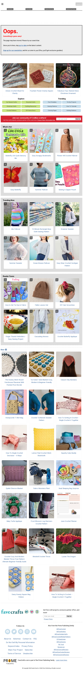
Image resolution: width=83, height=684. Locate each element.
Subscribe (29, 649)
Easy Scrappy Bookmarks (41, 155)
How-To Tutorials (71, 105)
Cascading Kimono (41, 336)
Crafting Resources (30, 105)
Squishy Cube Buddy (68, 452)
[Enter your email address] (54, 615)
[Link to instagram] (27, 630)
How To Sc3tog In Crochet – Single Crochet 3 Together (62, 595)
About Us (7, 638)
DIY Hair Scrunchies (67, 304)
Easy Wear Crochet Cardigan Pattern (67, 263)
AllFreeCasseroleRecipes (61, 654)
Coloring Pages (52, 109)
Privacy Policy (41, 119)
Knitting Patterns (71, 109)
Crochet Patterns (11, 109)
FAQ (35, 638)
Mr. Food (61, 644)
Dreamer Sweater (67, 228)
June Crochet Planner (69, 520)
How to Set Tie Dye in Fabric (15, 304)
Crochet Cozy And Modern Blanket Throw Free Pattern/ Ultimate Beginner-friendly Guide (14, 558)
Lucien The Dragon (69, 556)
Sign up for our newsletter (12, 49)
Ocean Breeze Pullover (41, 262)
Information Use (50, 119)
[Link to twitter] (14, 630)
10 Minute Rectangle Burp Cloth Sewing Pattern (41, 229)
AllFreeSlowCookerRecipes (61, 651)
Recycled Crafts (30, 101)
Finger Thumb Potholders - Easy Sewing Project (16, 337)
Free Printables (52, 101)
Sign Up (78, 118)
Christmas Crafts (11, 105)
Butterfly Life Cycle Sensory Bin (16, 156)
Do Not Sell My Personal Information (20, 642)
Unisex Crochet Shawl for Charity (15, 91)
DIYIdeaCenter (61, 638)
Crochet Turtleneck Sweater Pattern (41, 418)
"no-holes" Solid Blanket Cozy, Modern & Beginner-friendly (41, 380)
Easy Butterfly (16, 189)
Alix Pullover (15, 228)
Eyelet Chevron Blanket (14, 487)
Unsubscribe (28, 653)
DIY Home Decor (31, 109)
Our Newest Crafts (11, 101)
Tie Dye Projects (71, 101)
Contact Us (27, 638)
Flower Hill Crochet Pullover (67, 155)
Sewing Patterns (52, 105)
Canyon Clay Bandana (69, 379)
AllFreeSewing (61, 641)
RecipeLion (61, 646)
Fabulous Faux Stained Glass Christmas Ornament (68, 91)
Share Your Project (15, 649)
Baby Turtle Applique (14, 520)
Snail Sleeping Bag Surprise (69, 487)
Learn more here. (61, 659)
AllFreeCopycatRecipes (61, 649)
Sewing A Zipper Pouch (67, 189)
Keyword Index (13, 645)
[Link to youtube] (33, 630)
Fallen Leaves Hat (41, 304)
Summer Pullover (41, 189)
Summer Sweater (15, 262)
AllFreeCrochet (61, 628)
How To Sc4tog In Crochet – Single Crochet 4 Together (68, 418)
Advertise (17, 638)
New (4, 349)
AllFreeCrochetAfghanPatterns (61, 636)
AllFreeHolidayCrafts (61, 633)
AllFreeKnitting (61, 631)
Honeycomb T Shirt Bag (14, 417)
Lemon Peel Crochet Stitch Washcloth (41, 453)
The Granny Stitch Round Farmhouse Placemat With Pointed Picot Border (14, 381)
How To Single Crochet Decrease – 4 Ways (14, 453)
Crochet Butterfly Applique (67, 336)
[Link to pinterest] (20, 630)
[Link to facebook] (7, 630)
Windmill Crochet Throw (41, 556)
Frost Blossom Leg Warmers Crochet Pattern (41, 521)
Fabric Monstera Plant (41, 487)
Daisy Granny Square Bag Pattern (21, 595)
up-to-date (23, 44)
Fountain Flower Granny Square (41, 90)
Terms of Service (14, 653)
